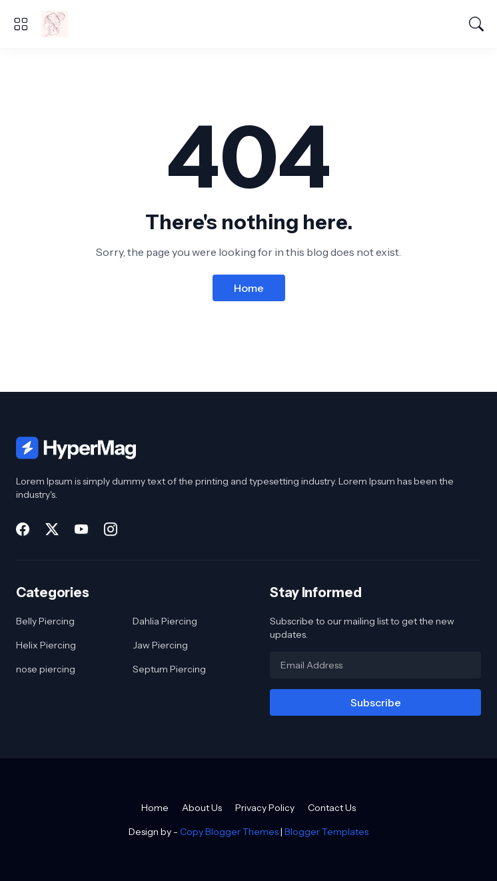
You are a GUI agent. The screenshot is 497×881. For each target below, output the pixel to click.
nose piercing (45, 669)
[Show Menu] (20, 24)
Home (249, 288)
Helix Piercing (46, 645)
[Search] (476, 24)
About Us (202, 808)
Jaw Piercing (160, 645)
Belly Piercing (45, 621)
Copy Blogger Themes (229, 832)
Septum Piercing (169, 669)
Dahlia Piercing (165, 621)
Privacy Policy (264, 808)
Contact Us (332, 808)
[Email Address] (375, 665)
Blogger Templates (326, 832)
